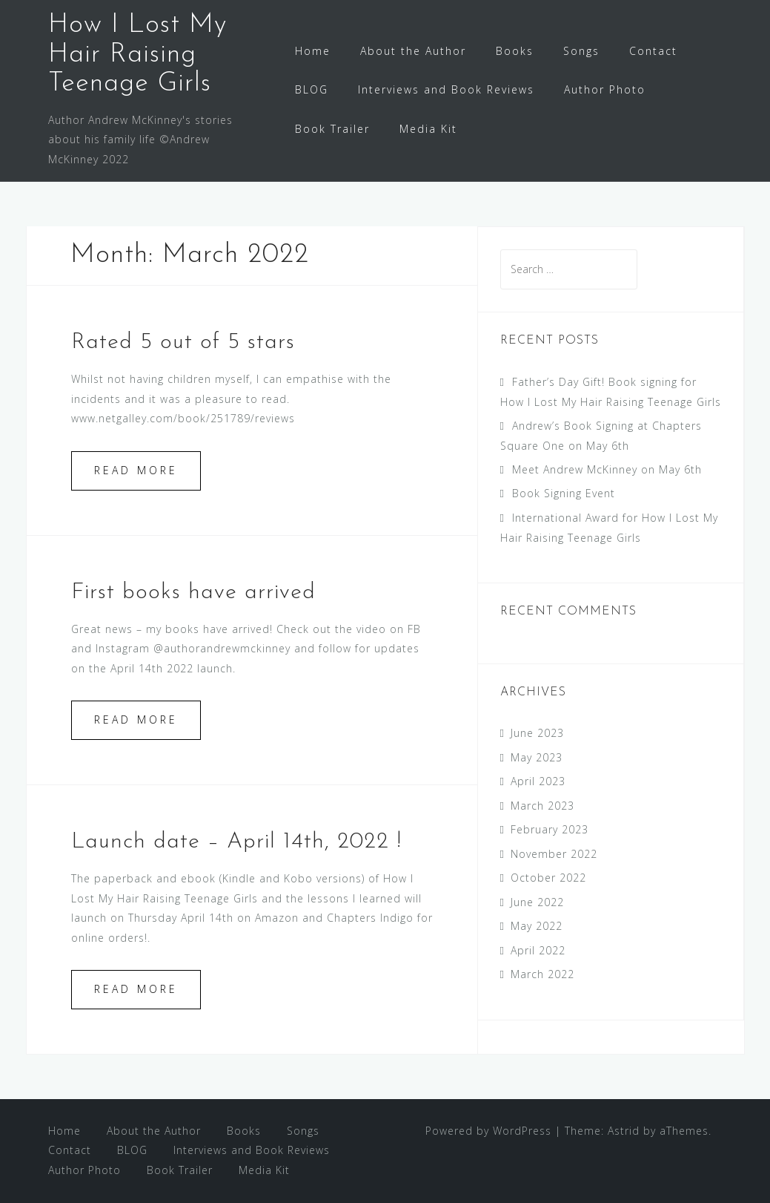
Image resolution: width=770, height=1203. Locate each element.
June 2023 (537, 733)
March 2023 (542, 806)
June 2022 (537, 902)
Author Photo (604, 89)
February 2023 (549, 829)
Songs (581, 51)
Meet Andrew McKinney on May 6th (607, 469)
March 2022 (542, 974)
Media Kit (428, 129)
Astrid (624, 1131)
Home (313, 51)
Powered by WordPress (488, 1131)
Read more (136, 470)
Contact (653, 51)
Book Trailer (332, 129)
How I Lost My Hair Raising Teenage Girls (137, 54)
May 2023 (536, 757)
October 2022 (548, 878)
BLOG (311, 89)
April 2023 (538, 781)
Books (515, 51)
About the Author (413, 51)
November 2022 (554, 854)
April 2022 (538, 950)
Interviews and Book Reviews (446, 89)
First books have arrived (193, 592)
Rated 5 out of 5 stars (183, 342)
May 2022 (536, 926)
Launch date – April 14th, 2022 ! (236, 841)
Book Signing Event (563, 493)
